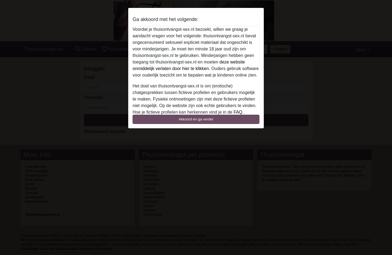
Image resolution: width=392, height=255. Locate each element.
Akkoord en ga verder (196, 119)
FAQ (238, 112)
